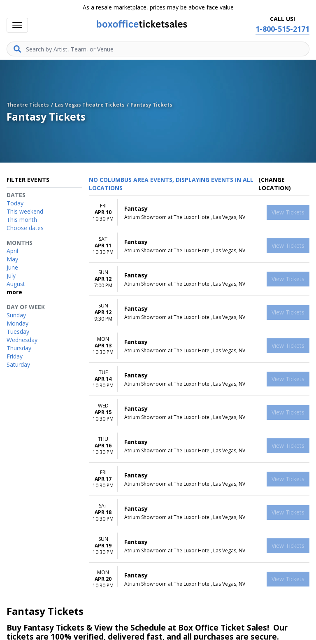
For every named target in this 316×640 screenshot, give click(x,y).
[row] (199, 212)
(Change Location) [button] (274, 184)
